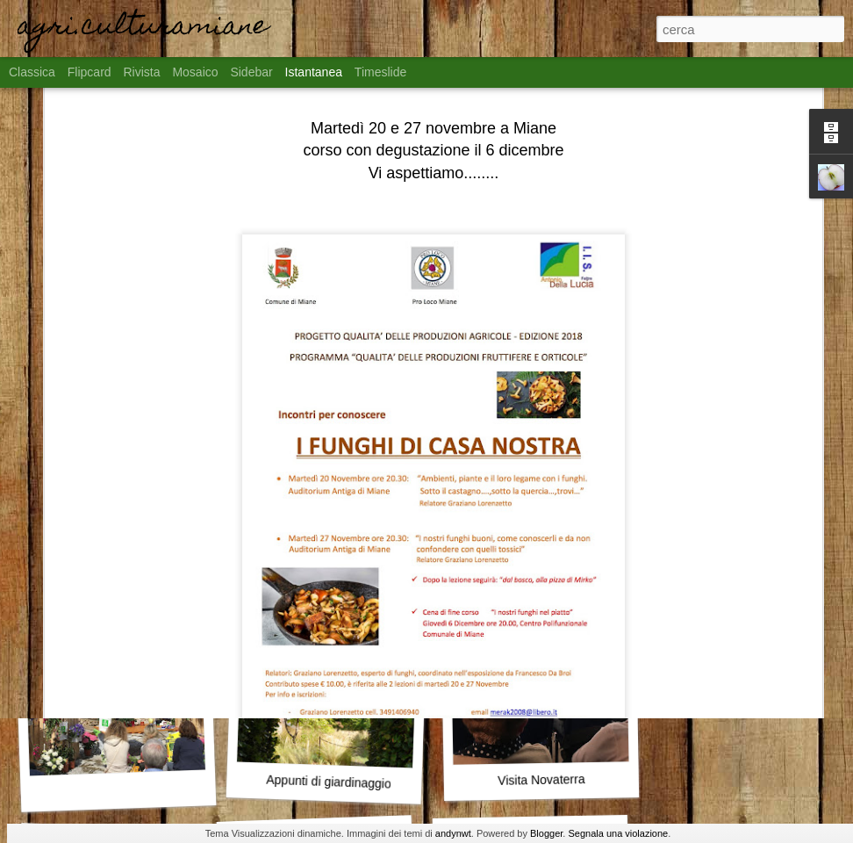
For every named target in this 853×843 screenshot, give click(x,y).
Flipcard (89, 72)
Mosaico (195, 72)
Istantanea (313, 72)
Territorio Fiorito (111, 550)
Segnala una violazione (618, 833)
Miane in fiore (324, 550)
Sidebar (251, 72)
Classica (32, 72)
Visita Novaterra (541, 780)
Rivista (141, 72)
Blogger (546, 833)
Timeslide (380, 72)
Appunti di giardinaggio (328, 782)
